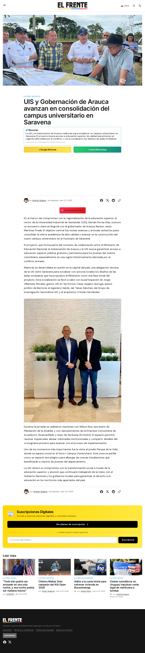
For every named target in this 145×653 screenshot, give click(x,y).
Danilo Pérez (86, 591)
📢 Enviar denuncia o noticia (72, 210)
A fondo (28, 96)
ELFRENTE (10, 594)
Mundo (13, 578)
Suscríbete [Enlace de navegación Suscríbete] (7, 630)
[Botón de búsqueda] (134, 5)
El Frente (56, 626)
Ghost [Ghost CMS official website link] (48, 626)
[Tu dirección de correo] (62, 540)
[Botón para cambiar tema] (140, 5)
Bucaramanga (87, 578)
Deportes (50, 578)
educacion (36, 96)
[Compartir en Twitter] (107, 200)
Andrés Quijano (39, 200)
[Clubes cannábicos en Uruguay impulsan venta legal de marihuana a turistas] (126, 586)
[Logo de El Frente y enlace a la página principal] (72, 5)
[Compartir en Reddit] (113, 200)
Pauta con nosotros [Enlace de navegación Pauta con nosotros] (64, 630)
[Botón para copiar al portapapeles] (118, 200)
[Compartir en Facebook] (102, 200)
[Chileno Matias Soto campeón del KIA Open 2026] (55, 585)
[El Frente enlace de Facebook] (5, 642)
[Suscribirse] (128, 540)
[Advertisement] (72, 173)
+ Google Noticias (47, 149)
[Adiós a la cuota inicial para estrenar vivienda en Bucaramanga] (90, 585)
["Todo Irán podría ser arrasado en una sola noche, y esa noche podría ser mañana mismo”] (19, 586)
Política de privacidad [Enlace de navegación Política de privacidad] (45, 630)
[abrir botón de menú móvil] (4, 6)
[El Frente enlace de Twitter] (9, 642)
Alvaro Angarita (48, 591)
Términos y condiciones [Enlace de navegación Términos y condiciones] (24, 630)
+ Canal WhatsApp (97, 149)
